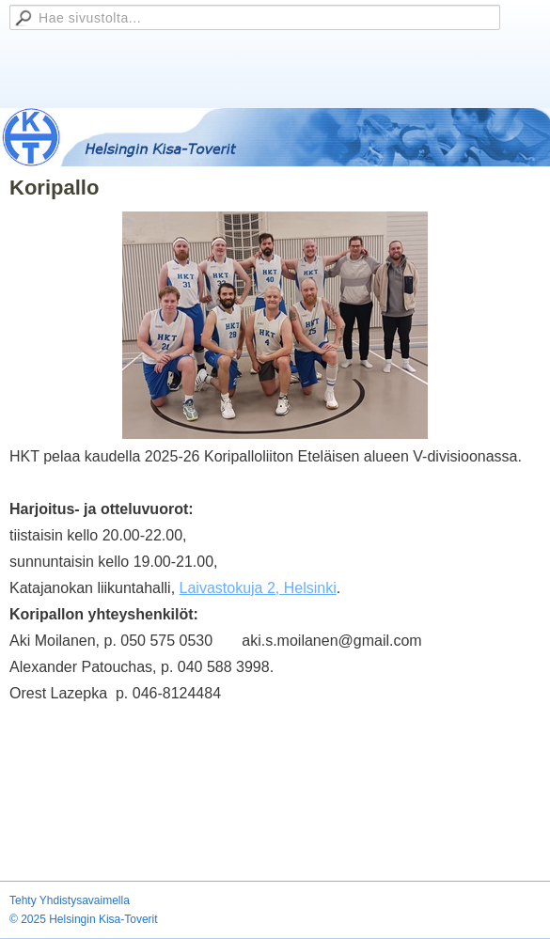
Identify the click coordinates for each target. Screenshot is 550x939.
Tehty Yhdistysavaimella (69, 900)
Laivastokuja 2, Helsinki (258, 588)
